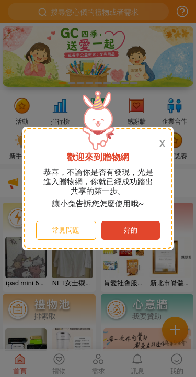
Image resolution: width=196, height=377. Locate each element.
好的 (130, 230)
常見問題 (65, 230)
